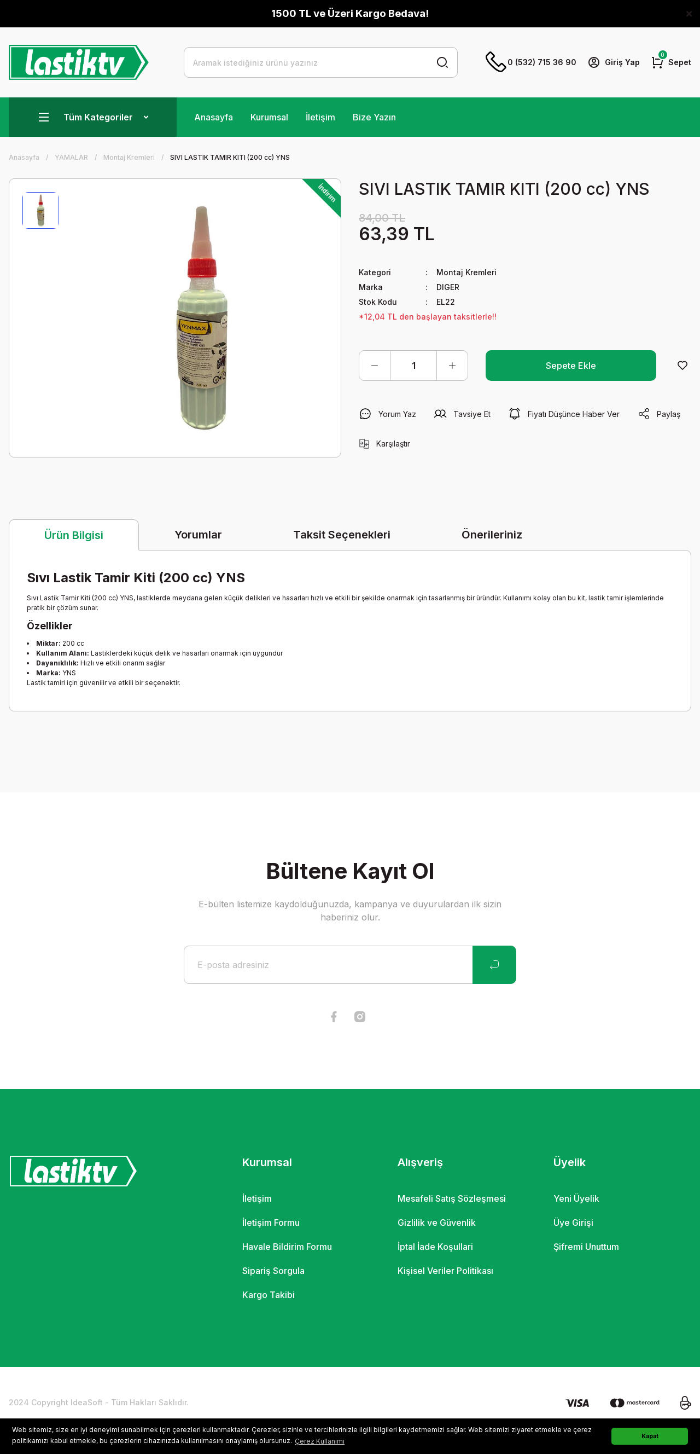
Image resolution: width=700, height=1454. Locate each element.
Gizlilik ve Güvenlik (437, 1222)
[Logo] (79, 62)
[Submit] (494, 965)
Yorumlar (198, 534)
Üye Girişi (573, 1222)
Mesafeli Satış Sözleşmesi (452, 1198)
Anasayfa (213, 117)
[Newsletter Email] (350, 965)
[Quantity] (413, 365)
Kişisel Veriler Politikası (445, 1270)
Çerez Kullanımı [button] (320, 1441)
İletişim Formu (271, 1222)
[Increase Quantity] (452, 365)
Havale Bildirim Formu (287, 1246)
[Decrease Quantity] (374, 365)
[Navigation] (93, 117)
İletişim (320, 117)
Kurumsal (269, 117)
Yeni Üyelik (576, 1198)
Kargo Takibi (268, 1294)
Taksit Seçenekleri (341, 534)
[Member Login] (613, 62)
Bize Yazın (374, 117)
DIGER (447, 287)
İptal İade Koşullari (435, 1246)
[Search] (321, 62)
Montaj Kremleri (466, 272)
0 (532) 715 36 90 (531, 62)
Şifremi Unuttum (586, 1246)
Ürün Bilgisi (73, 535)
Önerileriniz (492, 534)
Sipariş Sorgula (273, 1270)
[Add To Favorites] (682, 365)
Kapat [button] (649, 1436)
